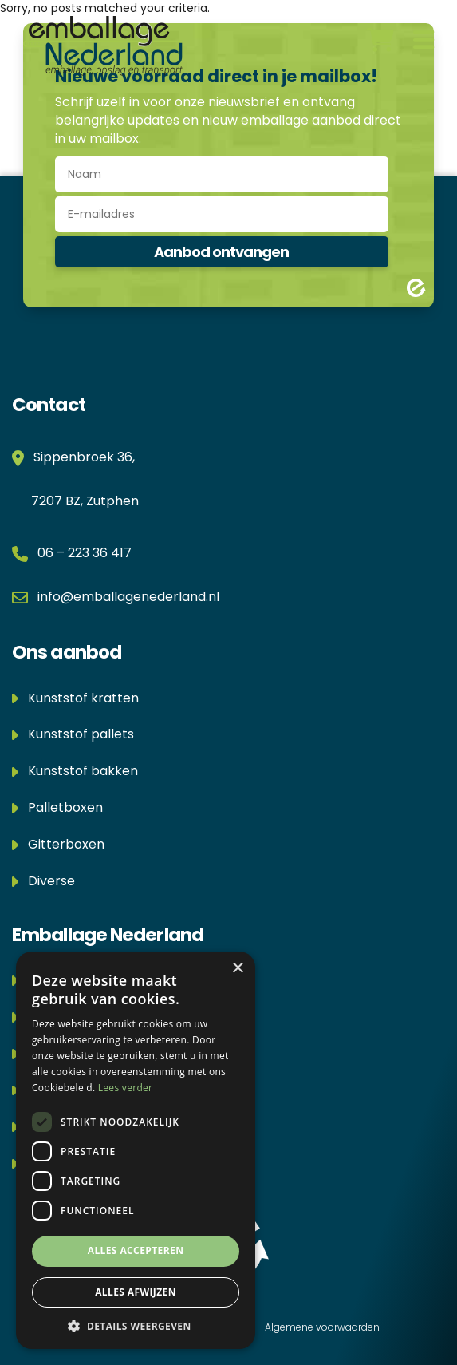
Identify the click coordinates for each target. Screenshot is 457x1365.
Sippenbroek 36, (81, 457)
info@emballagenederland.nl (128, 597)
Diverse (43, 881)
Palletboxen (57, 807)
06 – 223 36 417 (84, 553)
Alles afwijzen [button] (135, 1292)
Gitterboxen (58, 844)
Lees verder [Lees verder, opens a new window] (125, 1087)
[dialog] (135, 1150)
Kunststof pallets (73, 734)
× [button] (237, 969)
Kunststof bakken (75, 771)
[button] (135, 1325)
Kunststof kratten (75, 698)
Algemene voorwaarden (322, 1327)
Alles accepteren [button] (136, 1250)
